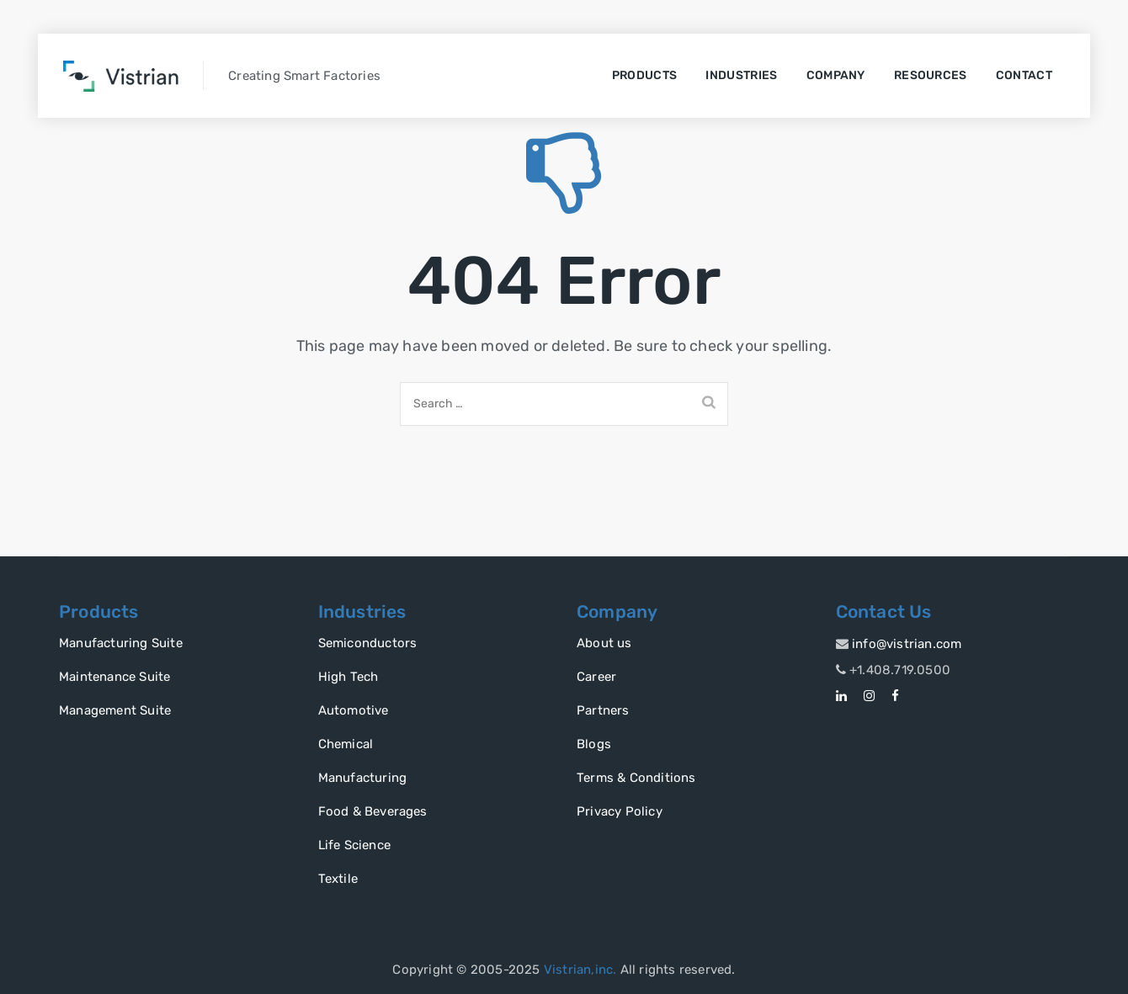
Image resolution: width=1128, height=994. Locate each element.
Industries (741, 75)
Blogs (594, 744)
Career (596, 676)
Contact (1024, 75)
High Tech (348, 676)
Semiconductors (368, 643)
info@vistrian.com (906, 643)
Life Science (354, 845)
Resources (930, 75)
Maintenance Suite (114, 676)
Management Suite (115, 710)
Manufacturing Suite (121, 643)
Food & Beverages (373, 811)
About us (604, 643)
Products (644, 75)
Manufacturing (362, 777)
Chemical (346, 744)
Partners (603, 710)
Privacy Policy (619, 811)
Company (835, 75)
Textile (338, 878)
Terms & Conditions (636, 777)
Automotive (353, 710)
